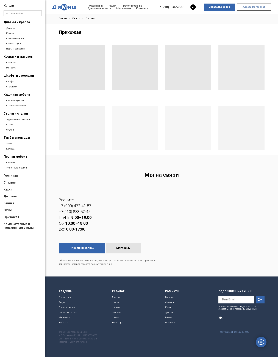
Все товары (117, 322)
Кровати (11, 62)
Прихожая (11, 217)
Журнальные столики (18, 119)
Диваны (10, 28)
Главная (63, 18)
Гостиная (11, 175)
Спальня (10, 182)
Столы (9, 124)
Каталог (76, 18)
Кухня (8, 189)
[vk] (193, 7)
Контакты (142, 8)
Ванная (9, 203)
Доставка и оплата (99, 8)
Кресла (10, 33)
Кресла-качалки (15, 38)
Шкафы (10, 81)
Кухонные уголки (15, 100)
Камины (10, 162)
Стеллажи (11, 86)
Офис (8, 210)
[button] (219, 7)
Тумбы (9, 143)
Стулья (10, 129)
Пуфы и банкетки (15, 48)
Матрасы (11, 67)
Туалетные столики (16, 167)
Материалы (123, 8)
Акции (112, 5)
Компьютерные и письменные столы (19, 225)
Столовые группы (16, 105)
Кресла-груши (13, 43)
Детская (10, 196)
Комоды (10, 148)
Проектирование (131, 5)
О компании (96, 5)
